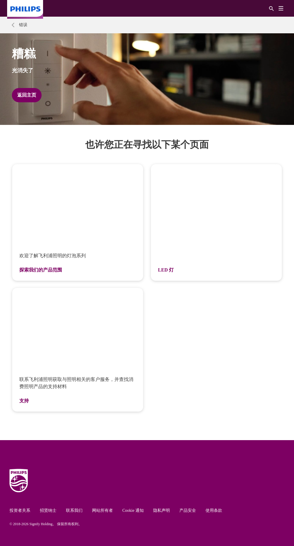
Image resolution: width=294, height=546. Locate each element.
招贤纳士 (48, 510)
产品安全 (187, 510)
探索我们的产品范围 (40, 269)
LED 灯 (166, 269)
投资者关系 (20, 510)
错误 (23, 25)
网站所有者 (102, 510)
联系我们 (74, 510)
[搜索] (271, 8)
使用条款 (214, 510)
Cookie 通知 (133, 510)
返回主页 (26, 95)
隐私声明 (161, 510)
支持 (24, 400)
